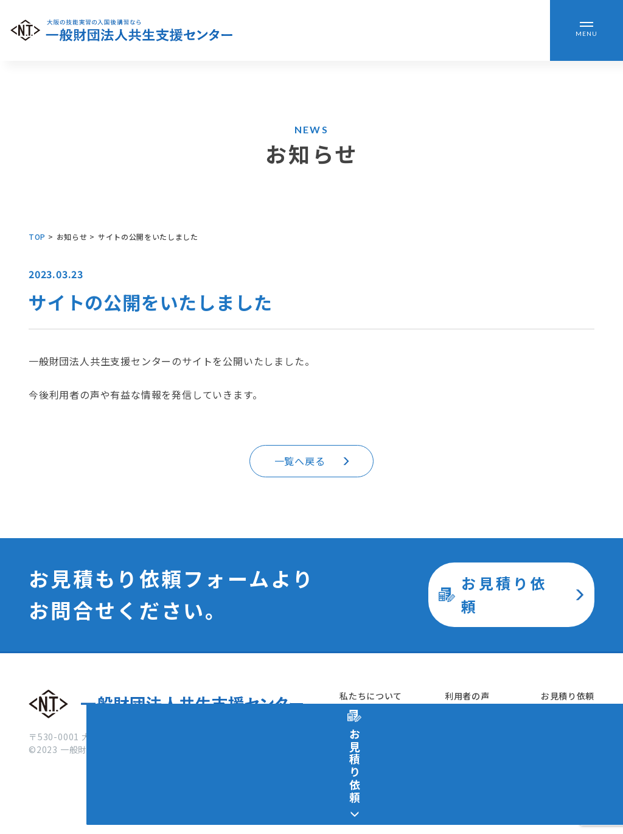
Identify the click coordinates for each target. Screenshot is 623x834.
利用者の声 (466, 696)
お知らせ (461, 728)
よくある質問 (471, 760)
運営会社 (558, 728)
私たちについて (370, 696)
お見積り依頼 (567, 696)
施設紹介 (356, 760)
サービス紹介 (365, 728)
